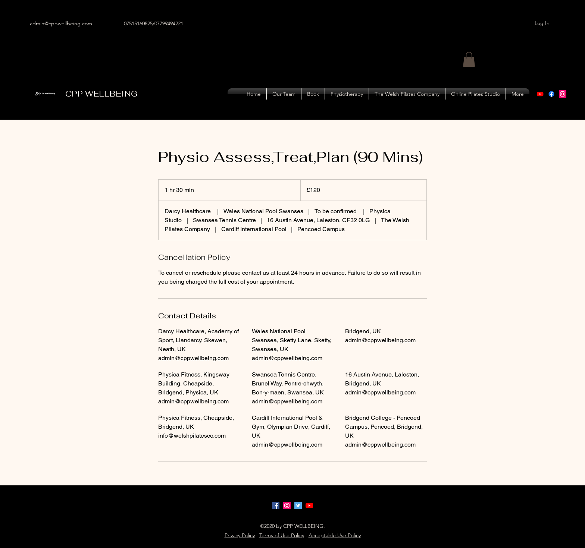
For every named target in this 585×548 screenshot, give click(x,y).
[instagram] (562, 94)
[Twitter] (298, 505)
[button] (469, 59)
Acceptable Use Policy (335, 535)
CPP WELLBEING (101, 93)
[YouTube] (309, 505)
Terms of (270, 535)
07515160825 (138, 23)
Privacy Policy (240, 535)
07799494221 (168, 23)
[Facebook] (551, 94)
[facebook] (275, 505)
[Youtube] (540, 94)
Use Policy (292, 535)
